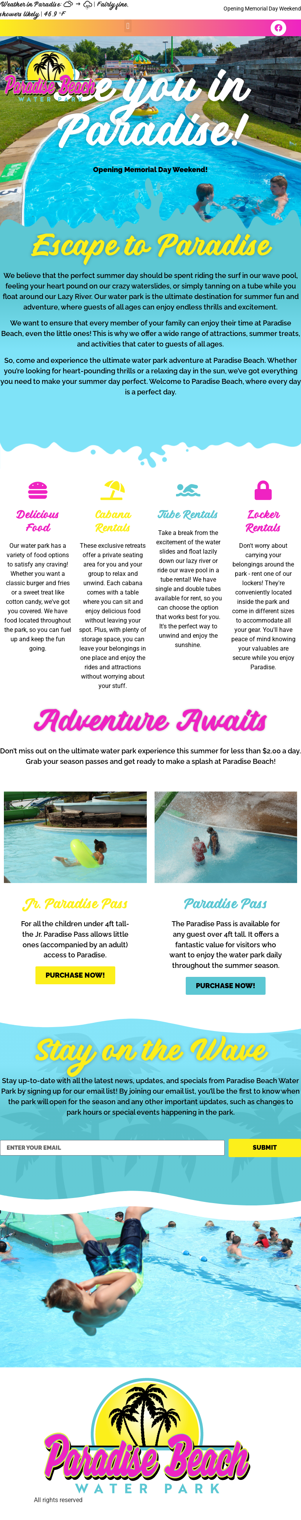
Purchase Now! (75, 975)
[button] (128, 25)
